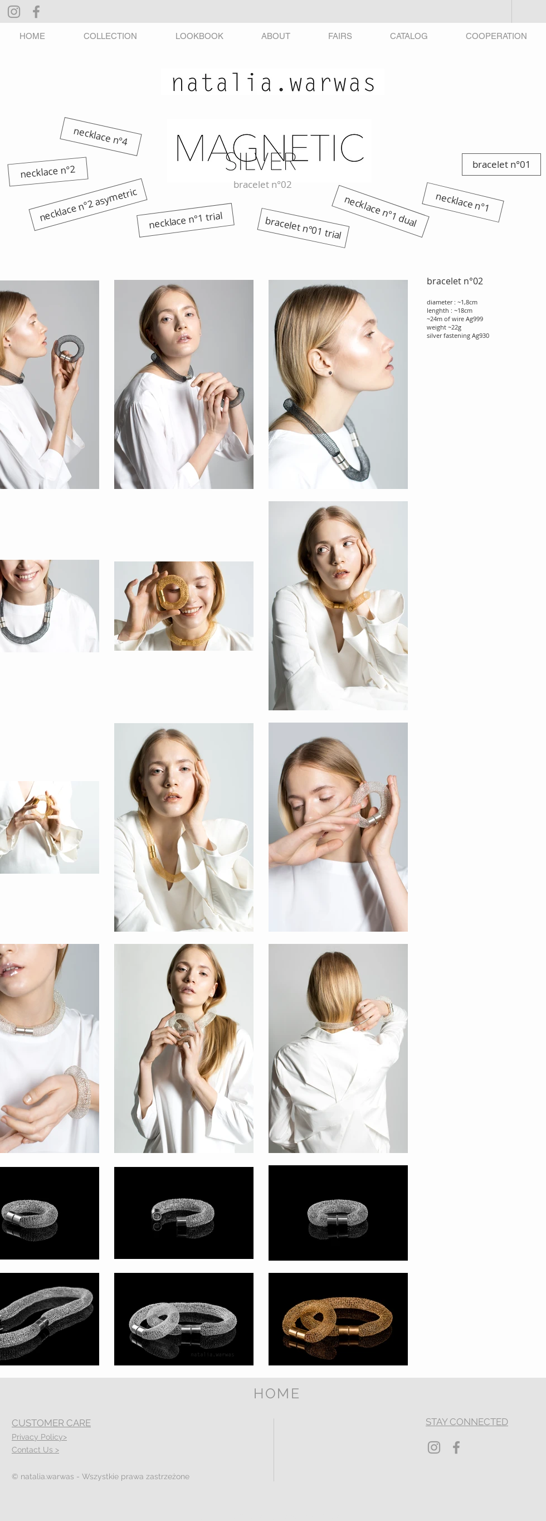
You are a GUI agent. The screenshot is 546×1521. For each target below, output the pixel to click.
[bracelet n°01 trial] (303, 228)
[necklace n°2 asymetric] (87, 204)
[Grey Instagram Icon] (14, 11)
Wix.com (333, 1517)
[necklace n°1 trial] (185, 220)
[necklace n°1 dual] (381, 211)
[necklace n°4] (101, 136)
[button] (110, 36)
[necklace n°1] (463, 202)
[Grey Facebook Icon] (36, 11)
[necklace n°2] (47, 171)
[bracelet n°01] (501, 164)
